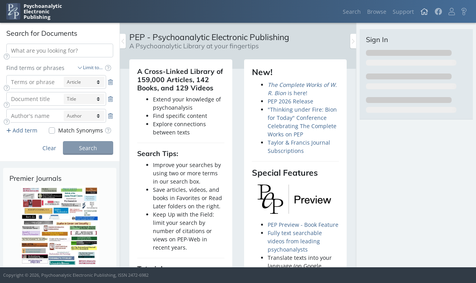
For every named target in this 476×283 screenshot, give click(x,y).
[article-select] (84, 82)
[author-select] (84, 115)
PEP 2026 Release (290, 101)
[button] (451, 11)
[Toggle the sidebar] (123, 41)
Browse (376, 11)
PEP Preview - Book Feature (303, 224)
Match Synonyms (80, 130)
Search (352, 11)
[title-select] (84, 99)
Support (403, 11)
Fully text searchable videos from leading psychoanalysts (295, 241)
